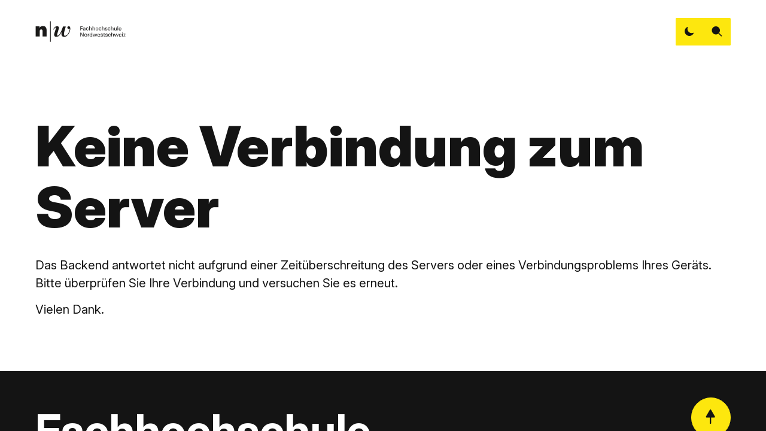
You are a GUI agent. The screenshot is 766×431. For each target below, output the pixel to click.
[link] (80, 31)
